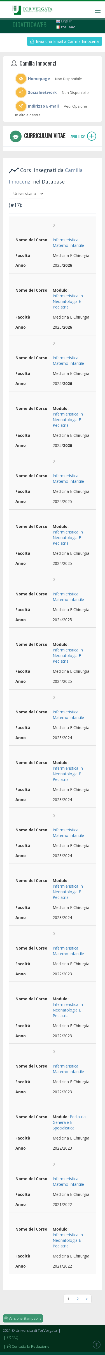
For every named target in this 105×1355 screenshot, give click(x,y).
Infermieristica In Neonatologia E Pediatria (68, 301)
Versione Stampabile (22, 1318)
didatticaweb (29, 24)
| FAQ (10, 1337)
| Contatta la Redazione (26, 1346)
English (64, 21)
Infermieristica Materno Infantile (68, 242)
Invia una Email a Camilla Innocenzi (64, 41)
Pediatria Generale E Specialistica (69, 1122)
